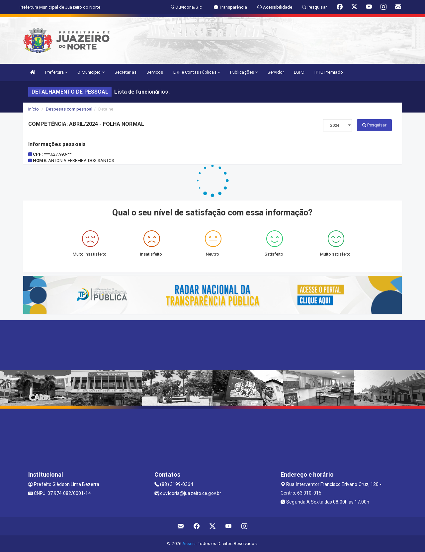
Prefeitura (56, 72)
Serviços (154, 72)
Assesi (189, 543)
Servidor (276, 72)
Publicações (244, 72)
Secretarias (125, 72)
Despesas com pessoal (69, 109)
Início (33, 109)
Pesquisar (374, 124)
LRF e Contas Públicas (196, 72)
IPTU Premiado (328, 72)
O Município (90, 72)
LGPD (299, 72)
